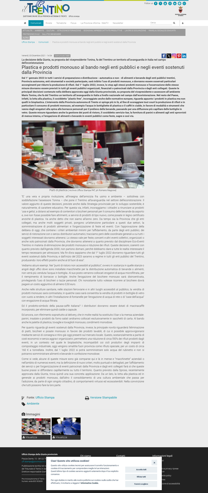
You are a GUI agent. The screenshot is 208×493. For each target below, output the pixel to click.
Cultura (50, 30)
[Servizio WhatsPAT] (184, 3)
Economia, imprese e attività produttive (103, 30)
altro (26, 38)
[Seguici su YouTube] (165, 3)
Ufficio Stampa (28, 42)
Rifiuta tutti (141, 477)
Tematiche (61, 23)
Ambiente (39, 30)
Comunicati (36, 23)
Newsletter (118, 23)
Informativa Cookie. (90, 483)
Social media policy (162, 475)
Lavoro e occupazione (135, 30)
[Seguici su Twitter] (160, 3)
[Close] (154, 462)
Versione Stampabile (103, 397)
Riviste (49, 23)
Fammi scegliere (141, 484)
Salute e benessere (51, 34)
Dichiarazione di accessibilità (167, 483)
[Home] (25, 23)
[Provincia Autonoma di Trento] (180, 11)
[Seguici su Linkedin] (175, 3)
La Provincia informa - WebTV (94, 23)
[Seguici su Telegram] (180, 3)
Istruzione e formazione (69, 30)
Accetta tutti (141, 469)
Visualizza (30, 437)
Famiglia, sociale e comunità (162, 30)
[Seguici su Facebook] (156, 3)
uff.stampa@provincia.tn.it (34, 461)
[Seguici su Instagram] (170, 3)
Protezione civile (31, 34)
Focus (73, 23)
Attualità (27, 30)
